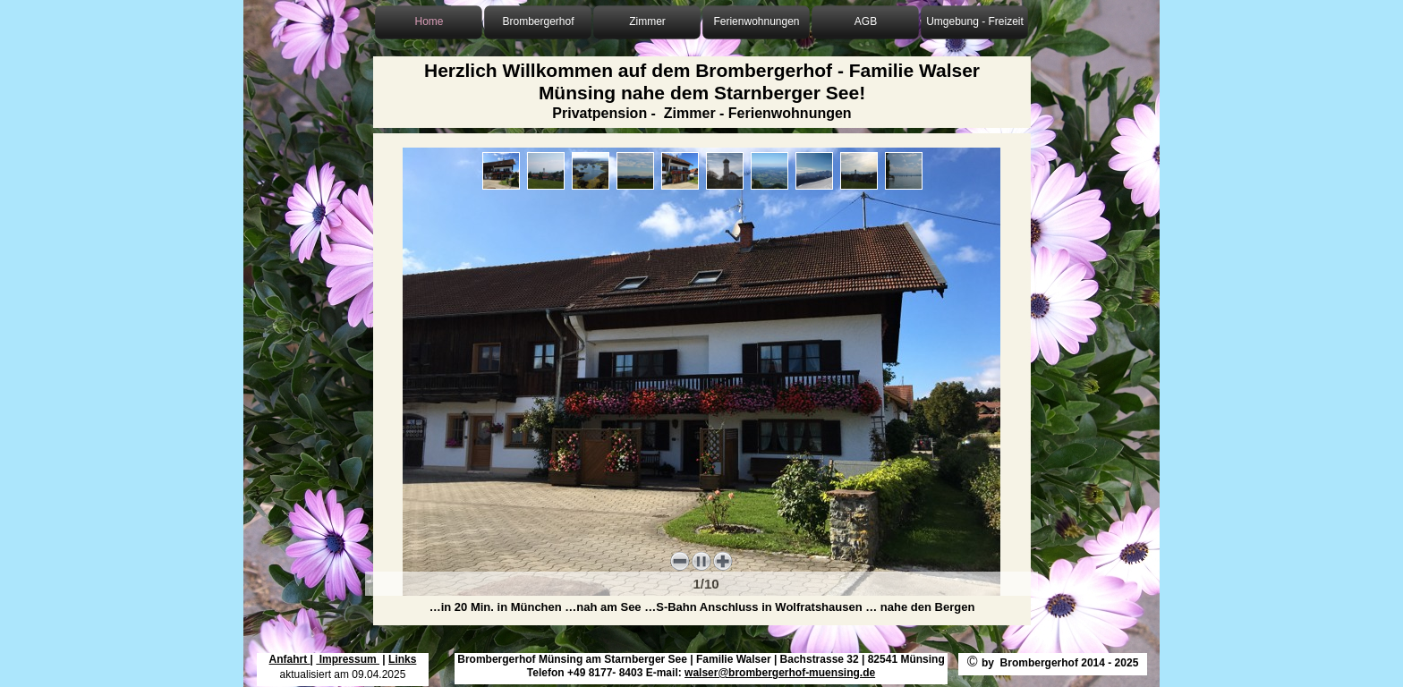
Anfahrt (289, 659)
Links (402, 659)
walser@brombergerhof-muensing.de (779, 672)
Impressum (347, 659)
